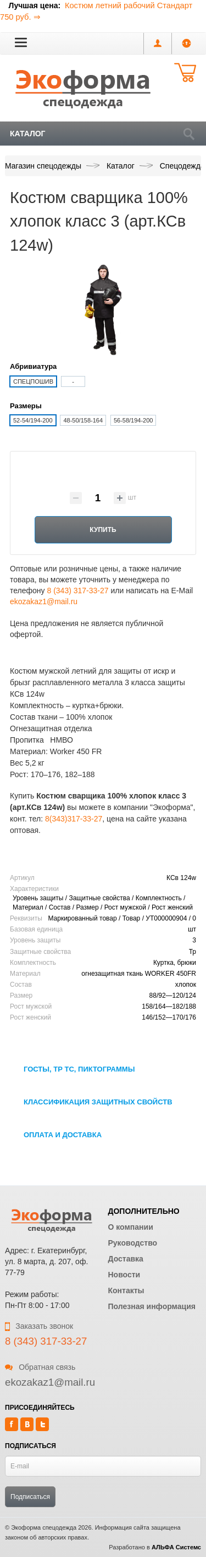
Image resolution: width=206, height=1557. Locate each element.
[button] (21, 42)
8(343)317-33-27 (73, 818)
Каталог (28, 133)
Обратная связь (40, 1367)
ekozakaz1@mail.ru (43, 601)
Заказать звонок (39, 1326)
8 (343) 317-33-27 (77, 590)
